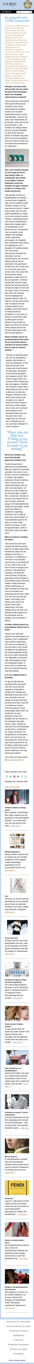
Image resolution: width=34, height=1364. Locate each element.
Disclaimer (19, 1354)
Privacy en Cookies (19, 1349)
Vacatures (19, 1340)
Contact (27, 1326)
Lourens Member (15, 1326)
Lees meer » (16, 826)
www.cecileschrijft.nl (15, 760)
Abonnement (12, 1322)
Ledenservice (25, 1322)
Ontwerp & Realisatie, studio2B (17, 1360)
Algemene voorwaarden (19, 1345)
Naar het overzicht (12, 787)
